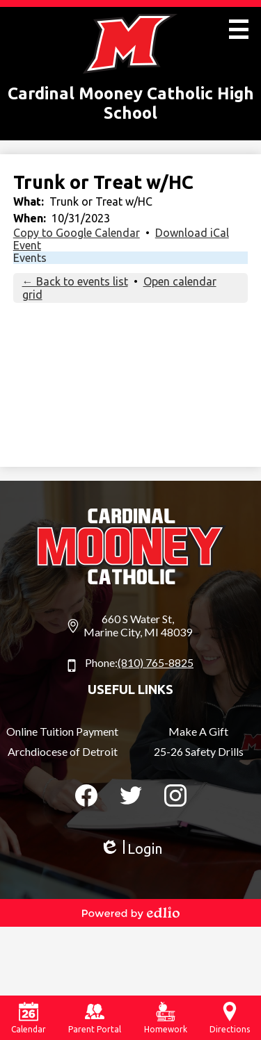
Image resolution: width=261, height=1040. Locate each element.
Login (131, 848)
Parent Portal (94, 1018)
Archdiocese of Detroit (63, 751)
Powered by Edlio (131, 913)
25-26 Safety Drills (199, 751)
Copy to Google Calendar (76, 232)
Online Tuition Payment (62, 731)
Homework (165, 1018)
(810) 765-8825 (155, 662)
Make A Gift (198, 731)
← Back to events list (75, 281)
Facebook (86, 798)
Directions (229, 1018)
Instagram (175, 798)
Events (30, 257)
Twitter (131, 798)
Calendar (28, 1018)
